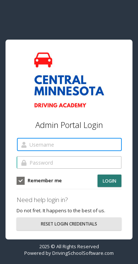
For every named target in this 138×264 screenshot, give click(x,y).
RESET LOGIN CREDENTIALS (69, 224)
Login (109, 181)
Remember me (39, 181)
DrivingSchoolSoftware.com (83, 253)
